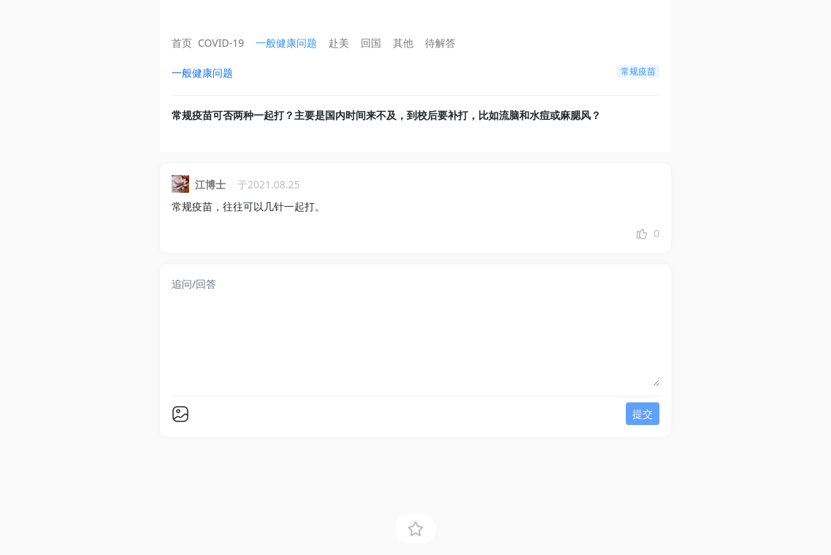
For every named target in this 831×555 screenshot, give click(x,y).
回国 (371, 43)
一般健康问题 (286, 43)
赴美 (339, 43)
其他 (403, 43)
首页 (182, 43)
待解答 (440, 43)
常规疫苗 (638, 71)
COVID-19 (221, 43)
